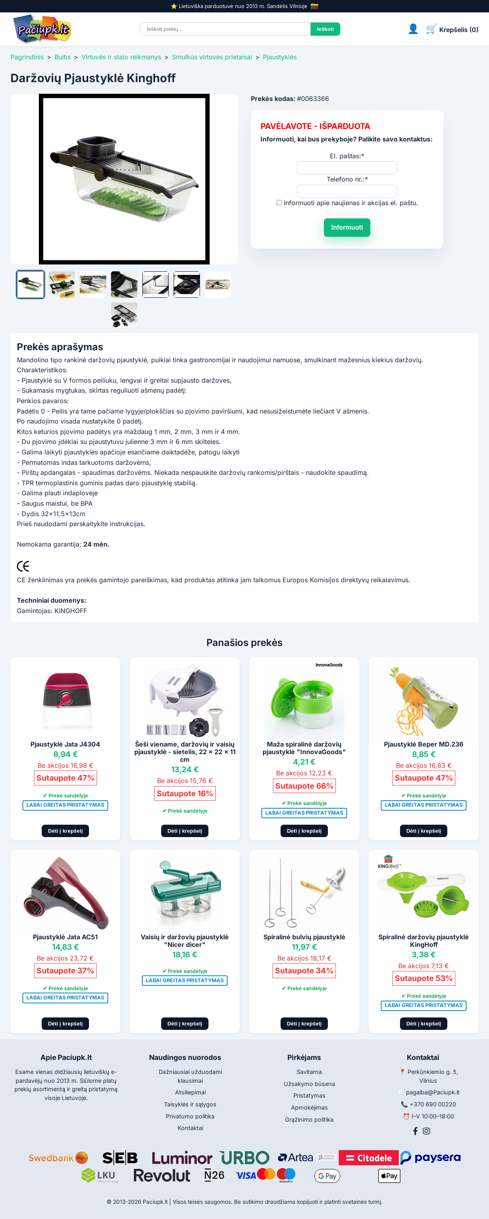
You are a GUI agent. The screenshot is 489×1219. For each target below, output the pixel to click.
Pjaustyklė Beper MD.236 (423, 744)
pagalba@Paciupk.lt (433, 1092)
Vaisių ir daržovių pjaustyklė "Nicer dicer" (185, 941)
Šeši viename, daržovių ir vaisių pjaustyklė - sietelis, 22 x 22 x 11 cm (185, 751)
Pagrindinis (27, 57)
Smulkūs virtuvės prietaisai (212, 57)
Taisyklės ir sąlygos (190, 1104)
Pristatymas (309, 1095)
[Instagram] (426, 1131)
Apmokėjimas (309, 1107)
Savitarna (309, 1071)
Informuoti (347, 227)
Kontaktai (190, 1127)
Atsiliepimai (190, 1092)
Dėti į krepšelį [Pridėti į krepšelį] (65, 831)
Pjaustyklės (280, 57)
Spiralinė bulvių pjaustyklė (304, 937)
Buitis (63, 57)
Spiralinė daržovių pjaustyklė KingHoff (423, 941)
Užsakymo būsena (309, 1083)
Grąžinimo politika (309, 1119)
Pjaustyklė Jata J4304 (65, 744)
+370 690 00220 (433, 1104)
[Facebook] (415, 1131)
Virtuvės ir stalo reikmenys (121, 57)
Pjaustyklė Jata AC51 (65, 937)
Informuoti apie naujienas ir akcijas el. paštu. (351, 203)
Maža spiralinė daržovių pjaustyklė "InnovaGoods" (304, 748)
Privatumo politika (190, 1116)
